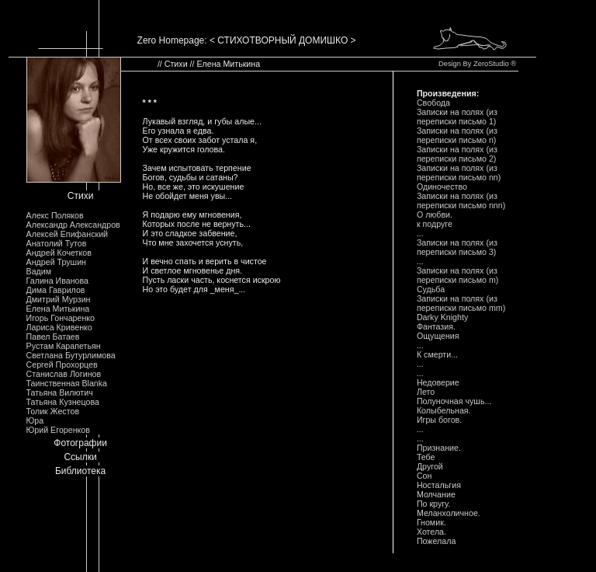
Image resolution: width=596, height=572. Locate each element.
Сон (424, 475)
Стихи (81, 195)
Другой (430, 466)
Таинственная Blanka (66, 383)
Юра (35, 420)
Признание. (439, 447)
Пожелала (436, 541)
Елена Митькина (58, 308)
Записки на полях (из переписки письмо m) (457, 275)
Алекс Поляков (55, 215)
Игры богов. (439, 419)
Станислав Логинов (64, 373)
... (420, 233)
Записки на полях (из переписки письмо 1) (457, 116)
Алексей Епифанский (67, 234)
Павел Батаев (53, 336)
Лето (426, 391)
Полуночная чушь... (454, 401)
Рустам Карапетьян (63, 346)
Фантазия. (436, 326)
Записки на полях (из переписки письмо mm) (461, 303)
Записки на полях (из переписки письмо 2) (457, 154)
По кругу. (433, 503)
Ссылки (80, 457)
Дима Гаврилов (55, 290)
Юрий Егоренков (58, 429)
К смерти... (437, 354)
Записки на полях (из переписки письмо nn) (459, 172)
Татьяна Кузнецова (62, 401)
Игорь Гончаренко (60, 318)
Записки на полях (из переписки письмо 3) (457, 247)
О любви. (434, 214)
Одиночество (442, 186)
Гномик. (431, 522)
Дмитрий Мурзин (58, 299)
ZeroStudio (491, 64)
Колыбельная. (444, 410)
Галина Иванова (57, 280)
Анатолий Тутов (56, 243)
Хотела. (431, 531)
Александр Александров (73, 224)
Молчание (436, 494)
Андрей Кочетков (59, 252)
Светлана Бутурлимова (71, 355)
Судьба (431, 289)
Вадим (39, 271)
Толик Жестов (52, 411)
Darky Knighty (442, 317)
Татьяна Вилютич (59, 392)
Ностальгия (439, 485)
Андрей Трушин (56, 262)
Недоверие (438, 382)
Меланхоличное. (448, 513)
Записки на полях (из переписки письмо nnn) (461, 200)
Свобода (433, 102)
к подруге (434, 223)
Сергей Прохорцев (62, 364)
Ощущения (438, 335)
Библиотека (80, 471)
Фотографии (80, 443)
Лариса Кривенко (59, 327)
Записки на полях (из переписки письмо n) (457, 135)
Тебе (426, 457)
